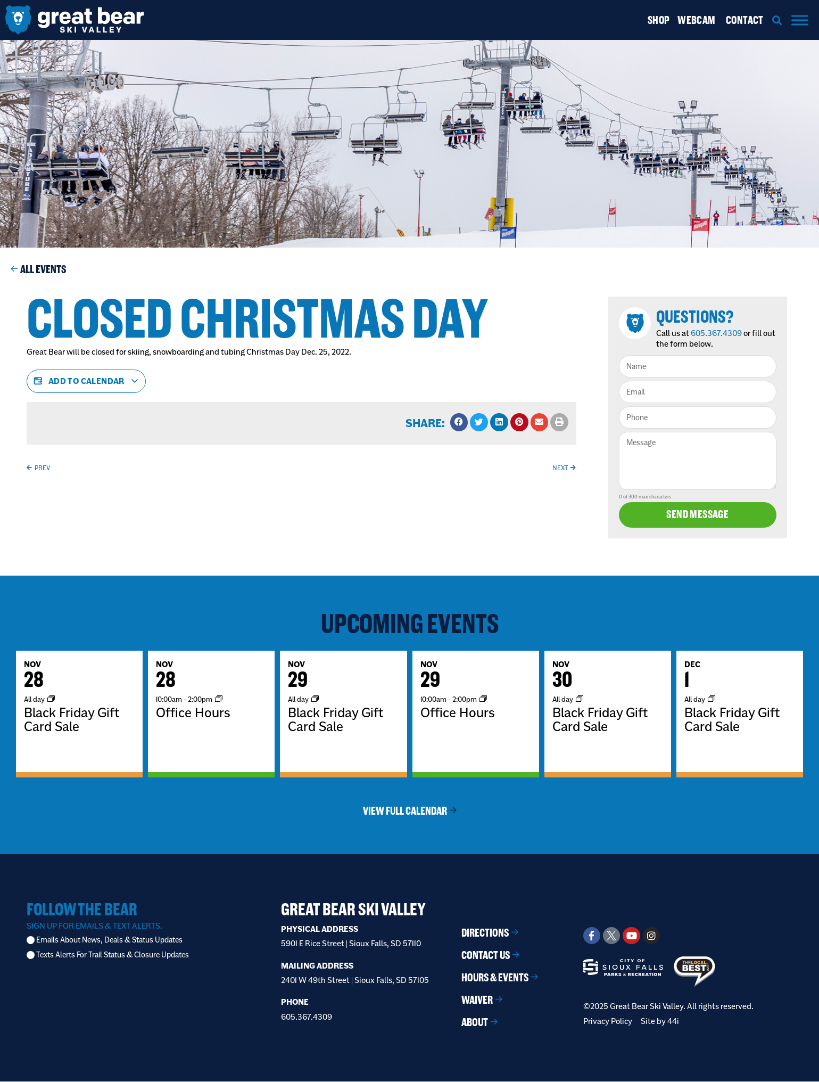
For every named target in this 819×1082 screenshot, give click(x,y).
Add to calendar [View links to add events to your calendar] (86, 381)
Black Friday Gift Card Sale (71, 720)
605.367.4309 (717, 333)
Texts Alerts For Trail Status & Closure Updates (112, 956)
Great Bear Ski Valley (353, 910)
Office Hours (193, 713)
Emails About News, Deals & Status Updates (109, 941)
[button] (777, 20)
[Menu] (799, 20)
